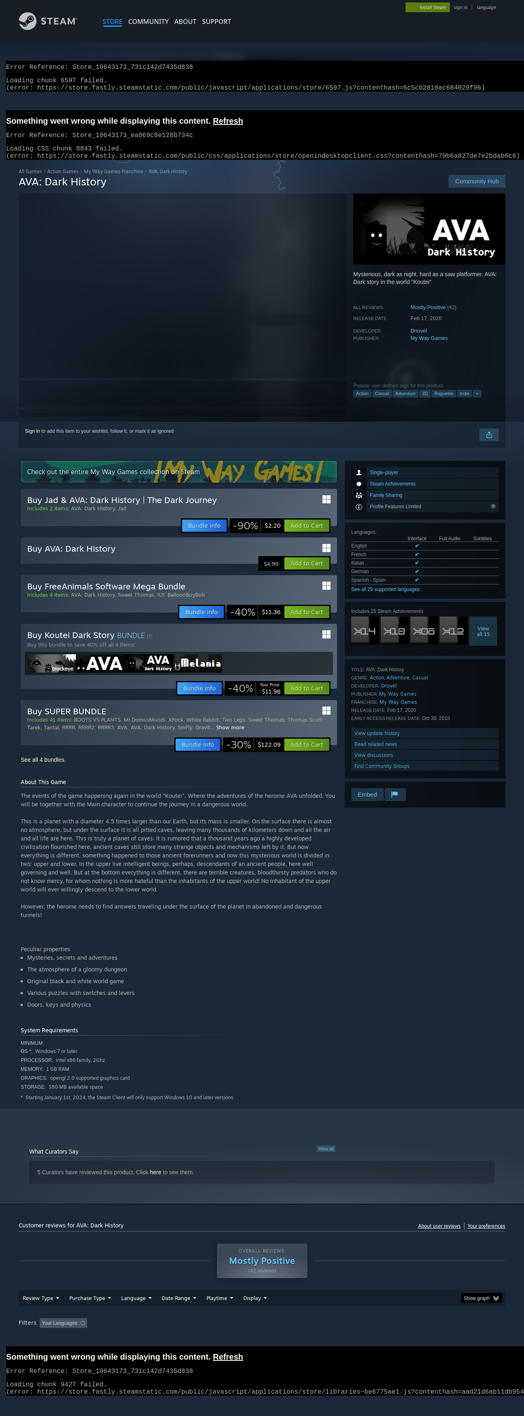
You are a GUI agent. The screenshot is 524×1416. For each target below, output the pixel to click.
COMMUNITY (148, 21)
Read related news (375, 754)
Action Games (63, 181)
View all (326, 1158)
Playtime (216, 1313)
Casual (382, 403)
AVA (122, 737)
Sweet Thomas (136, 604)
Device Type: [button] (435, 1338)
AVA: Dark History (93, 518)
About (185, 21)
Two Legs (233, 729)
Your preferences (486, 1236)
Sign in (32, 441)
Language (133, 1313)
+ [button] (477, 403)
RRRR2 (86, 737)
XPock (175, 729)
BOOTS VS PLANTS (97, 729)
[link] (256, 535)
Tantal (51, 737)
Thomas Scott (305, 729)
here (155, 1182)
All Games (30, 181)
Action (362, 403)
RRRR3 (106, 737)
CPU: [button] (372, 1338)
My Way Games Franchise (113, 181)
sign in (460, 7)
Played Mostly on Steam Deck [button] (262, 1338)
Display (252, 1313)
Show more (230, 737)
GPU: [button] (399, 1338)
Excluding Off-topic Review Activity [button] (141, 1338)
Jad (122, 518)
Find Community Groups (382, 776)
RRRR (68, 737)
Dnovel (418, 340)
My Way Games (429, 348)
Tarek (34, 737)
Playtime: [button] (204, 1338)
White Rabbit (203, 729)
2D (425, 403)
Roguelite (443, 403)
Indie (465, 403)
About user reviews (439, 1236)
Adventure (405, 403)
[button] (307, 535)
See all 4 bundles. (43, 769)
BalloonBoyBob (186, 604)
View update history (377, 743)
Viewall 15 (483, 641)
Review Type (38, 1313)
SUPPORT (216, 21)
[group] (262, 1339)
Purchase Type (87, 1313)
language (486, 7)
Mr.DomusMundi (144, 729)
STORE (112, 21)
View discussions (373, 765)
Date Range (176, 1313)
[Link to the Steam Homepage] (54, 27)
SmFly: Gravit (194, 737)
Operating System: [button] (330, 1338)
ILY (160, 604)
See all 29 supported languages (385, 599)
